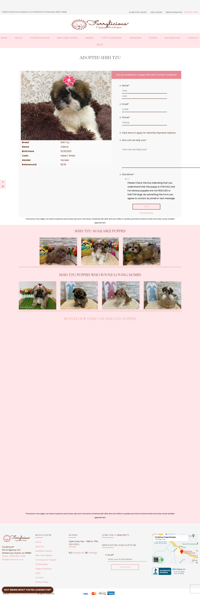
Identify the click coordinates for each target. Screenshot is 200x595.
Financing (135, 37)
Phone (126, 117)
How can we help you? (134, 140)
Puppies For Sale (39, 37)
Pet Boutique (41, 564)
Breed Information (174, 12)
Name (126, 85)
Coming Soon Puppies (46, 559)
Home (4, 37)
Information (172, 37)
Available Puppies (43, 551)
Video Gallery (156, 12)
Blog (100, 44)
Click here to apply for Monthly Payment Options (149, 132)
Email (125, 104)
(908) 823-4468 (191, 12)
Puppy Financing (43, 568)
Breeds (89, 37)
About (18, 37)
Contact (193, 37)
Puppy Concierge (111, 37)
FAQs (37, 573)
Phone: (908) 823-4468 (13, 556)
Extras (153, 37)
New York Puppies (67, 37)
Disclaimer (128, 174)
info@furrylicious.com (12, 559)
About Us (39, 546)
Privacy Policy (146, 213)
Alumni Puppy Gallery (138, 12)
